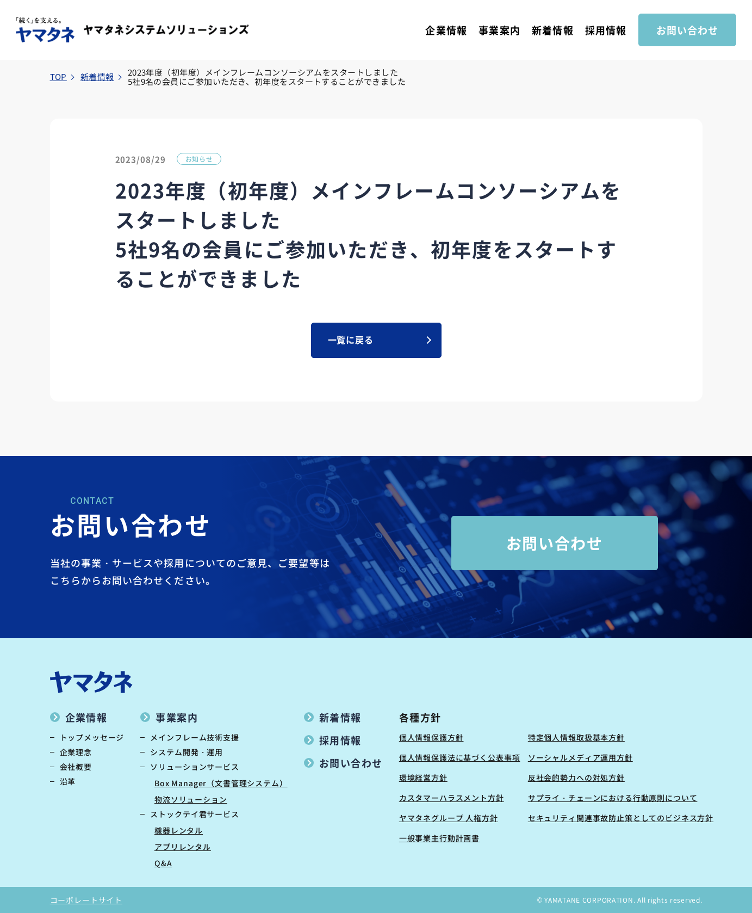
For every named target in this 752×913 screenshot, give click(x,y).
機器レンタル (178, 830)
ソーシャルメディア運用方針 (580, 757)
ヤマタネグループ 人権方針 (448, 817)
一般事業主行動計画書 (439, 837)
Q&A (163, 863)
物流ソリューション (190, 799)
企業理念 (76, 752)
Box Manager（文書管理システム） (221, 783)
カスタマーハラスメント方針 (451, 797)
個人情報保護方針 (431, 737)
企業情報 (446, 30)
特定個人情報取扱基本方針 (576, 737)
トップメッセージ (92, 737)
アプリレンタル (182, 846)
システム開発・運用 (186, 752)
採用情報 (605, 30)
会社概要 (76, 766)
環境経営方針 (423, 777)
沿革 (68, 781)
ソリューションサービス (194, 766)
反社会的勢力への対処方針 (576, 777)
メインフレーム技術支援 (194, 737)
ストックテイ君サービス (194, 814)
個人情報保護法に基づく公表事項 (459, 757)
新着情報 (552, 30)
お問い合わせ (687, 30)
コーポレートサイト (86, 900)
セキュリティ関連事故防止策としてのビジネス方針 (620, 817)
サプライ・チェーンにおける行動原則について (613, 797)
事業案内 (499, 30)
